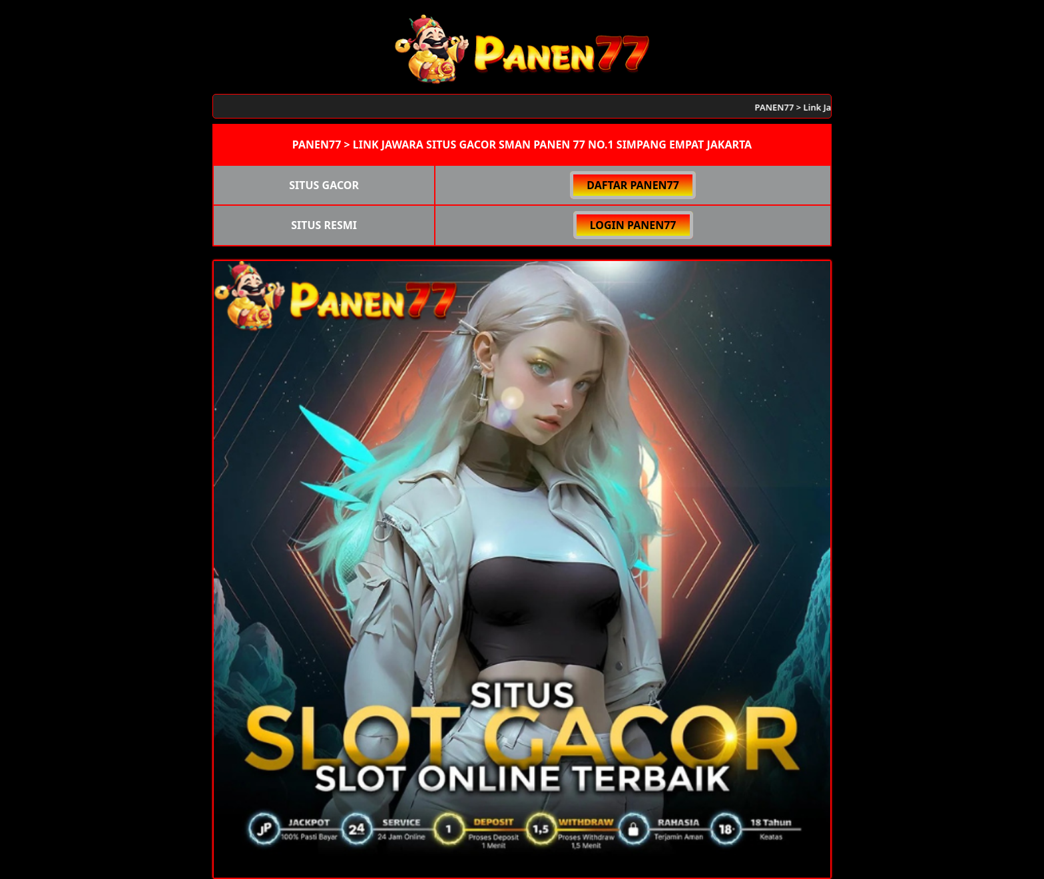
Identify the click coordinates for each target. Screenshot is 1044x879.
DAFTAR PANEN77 (633, 185)
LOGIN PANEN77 (633, 225)
